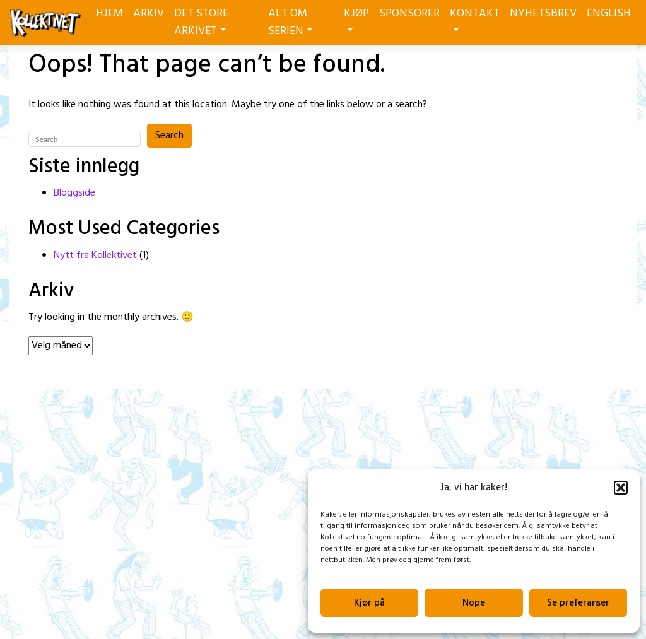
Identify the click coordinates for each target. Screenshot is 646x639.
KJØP (356, 17)
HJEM (109, 13)
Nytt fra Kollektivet (95, 255)
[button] (620, 487)
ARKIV (148, 13)
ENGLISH (609, 13)
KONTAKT (475, 17)
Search (169, 135)
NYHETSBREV (543, 13)
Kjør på (369, 603)
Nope (473, 603)
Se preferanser (578, 603)
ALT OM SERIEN (290, 22)
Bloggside (74, 193)
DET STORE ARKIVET (201, 22)
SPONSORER (409, 13)
